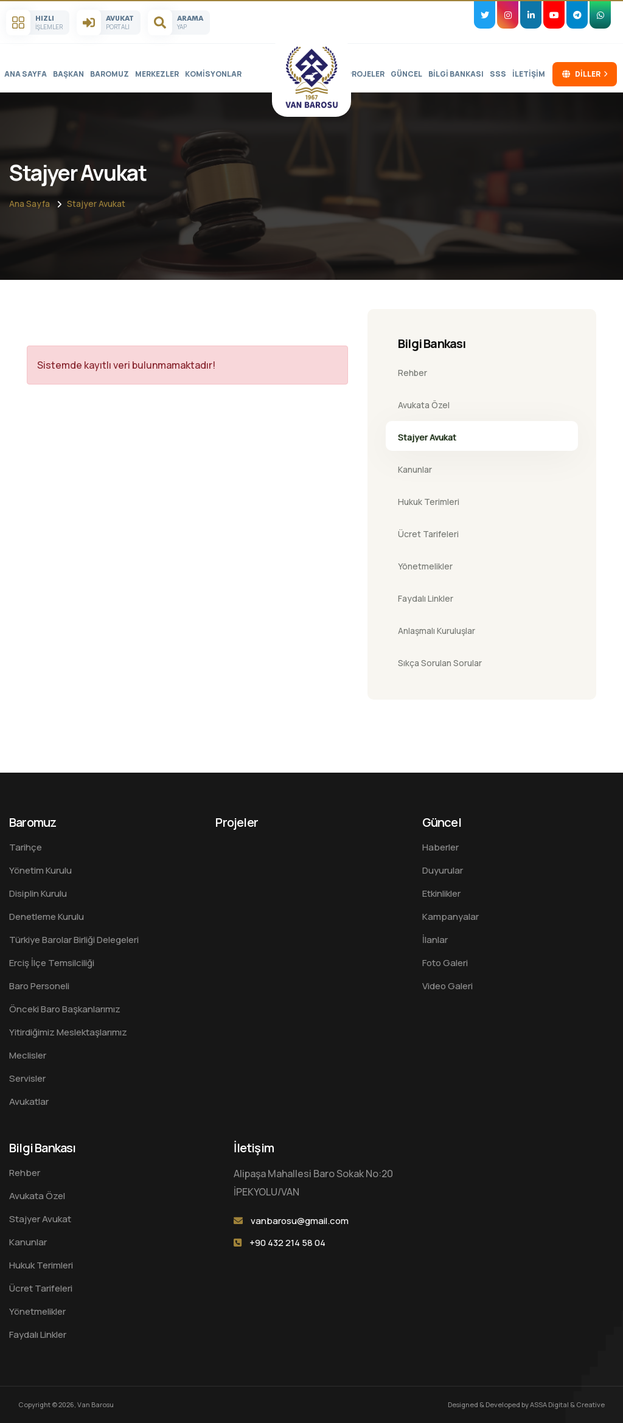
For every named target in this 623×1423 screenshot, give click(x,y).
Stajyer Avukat (96, 203)
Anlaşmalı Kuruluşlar (436, 630)
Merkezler (157, 74)
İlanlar (435, 939)
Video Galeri (447, 985)
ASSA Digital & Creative (567, 1404)
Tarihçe (25, 847)
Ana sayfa (25, 74)
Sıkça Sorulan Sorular (440, 663)
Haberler (440, 847)
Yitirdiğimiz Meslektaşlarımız (68, 1032)
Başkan (68, 74)
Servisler (27, 1078)
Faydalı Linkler (425, 598)
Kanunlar (415, 469)
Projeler (366, 74)
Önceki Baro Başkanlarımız (64, 1009)
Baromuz (109, 74)
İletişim (528, 74)
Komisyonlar (213, 74)
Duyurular (442, 870)
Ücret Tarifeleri (428, 534)
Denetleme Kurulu (46, 916)
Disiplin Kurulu (38, 893)
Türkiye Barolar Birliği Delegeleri (74, 939)
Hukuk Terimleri (428, 501)
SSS (498, 74)
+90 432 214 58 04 (287, 1242)
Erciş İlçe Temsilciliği (51, 962)
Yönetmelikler (425, 566)
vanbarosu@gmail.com (300, 1220)
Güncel (406, 74)
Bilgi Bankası (456, 74)
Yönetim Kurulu (40, 870)
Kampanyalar (450, 916)
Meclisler (27, 1055)
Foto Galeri (445, 962)
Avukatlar (29, 1101)
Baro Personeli (39, 985)
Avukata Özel (424, 405)
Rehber (412, 372)
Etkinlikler (441, 893)
